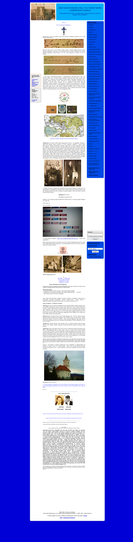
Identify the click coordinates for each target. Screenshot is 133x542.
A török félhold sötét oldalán (95, 101)
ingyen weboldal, (35, 84)
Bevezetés (91, 24)
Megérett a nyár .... (93, 47)
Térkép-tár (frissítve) (93, 139)
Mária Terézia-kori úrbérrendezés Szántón (94, 120)
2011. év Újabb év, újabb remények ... (94, 98)
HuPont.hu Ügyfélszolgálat (95, 256)
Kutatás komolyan (93, 34)
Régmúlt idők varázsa (94, 71)
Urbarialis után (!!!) (93, 123)
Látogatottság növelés (34, 100)
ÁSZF (61, 517)
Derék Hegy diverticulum (94, 74)
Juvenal (90, 143)
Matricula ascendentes (94, 148)
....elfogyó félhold (93, 105)
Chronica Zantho (92, 156)
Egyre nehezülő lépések (94, 61)
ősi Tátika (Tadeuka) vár (94, 161)
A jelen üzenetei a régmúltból (95, 69)
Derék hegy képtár (93, 136)
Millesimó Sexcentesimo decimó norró (94, 94)
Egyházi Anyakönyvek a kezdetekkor (94, 111)
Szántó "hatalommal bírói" (95, 76)
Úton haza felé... (92, 56)
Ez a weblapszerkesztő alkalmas (35, 82)
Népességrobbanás (93, 114)
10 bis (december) (93, 91)
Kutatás (90, 32)
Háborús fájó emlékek (94, 141)
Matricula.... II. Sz (93, 151)
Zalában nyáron (92, 39)
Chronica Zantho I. (93, 158)
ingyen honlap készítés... (34, 85)
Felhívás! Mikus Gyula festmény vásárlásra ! (94, 164)
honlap (85, 515)
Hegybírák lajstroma (93, 81)
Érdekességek (92, 29)
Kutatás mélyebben (93, 37)
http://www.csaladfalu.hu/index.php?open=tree (67, 238)
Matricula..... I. (92, 146)
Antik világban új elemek (94, 66)
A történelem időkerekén (94, 49)
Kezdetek (91, 27)
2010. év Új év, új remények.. (95, 54)
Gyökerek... (91, 44)
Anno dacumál (92, 127)
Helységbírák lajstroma (94, 78)
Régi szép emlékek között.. (95, 64)
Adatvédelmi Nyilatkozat (69, 517)
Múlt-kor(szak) (92, 42)
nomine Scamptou (93, 88)
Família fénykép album (94, 125)
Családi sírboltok (92, 130)
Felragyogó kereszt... (93, 103)
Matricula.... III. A (92, 153)
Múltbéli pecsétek (93, 83)
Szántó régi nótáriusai (94, 86)
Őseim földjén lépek (93, 59)
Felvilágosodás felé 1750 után (95, 116)
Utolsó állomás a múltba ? (95, 51)
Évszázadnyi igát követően (95, 108)
